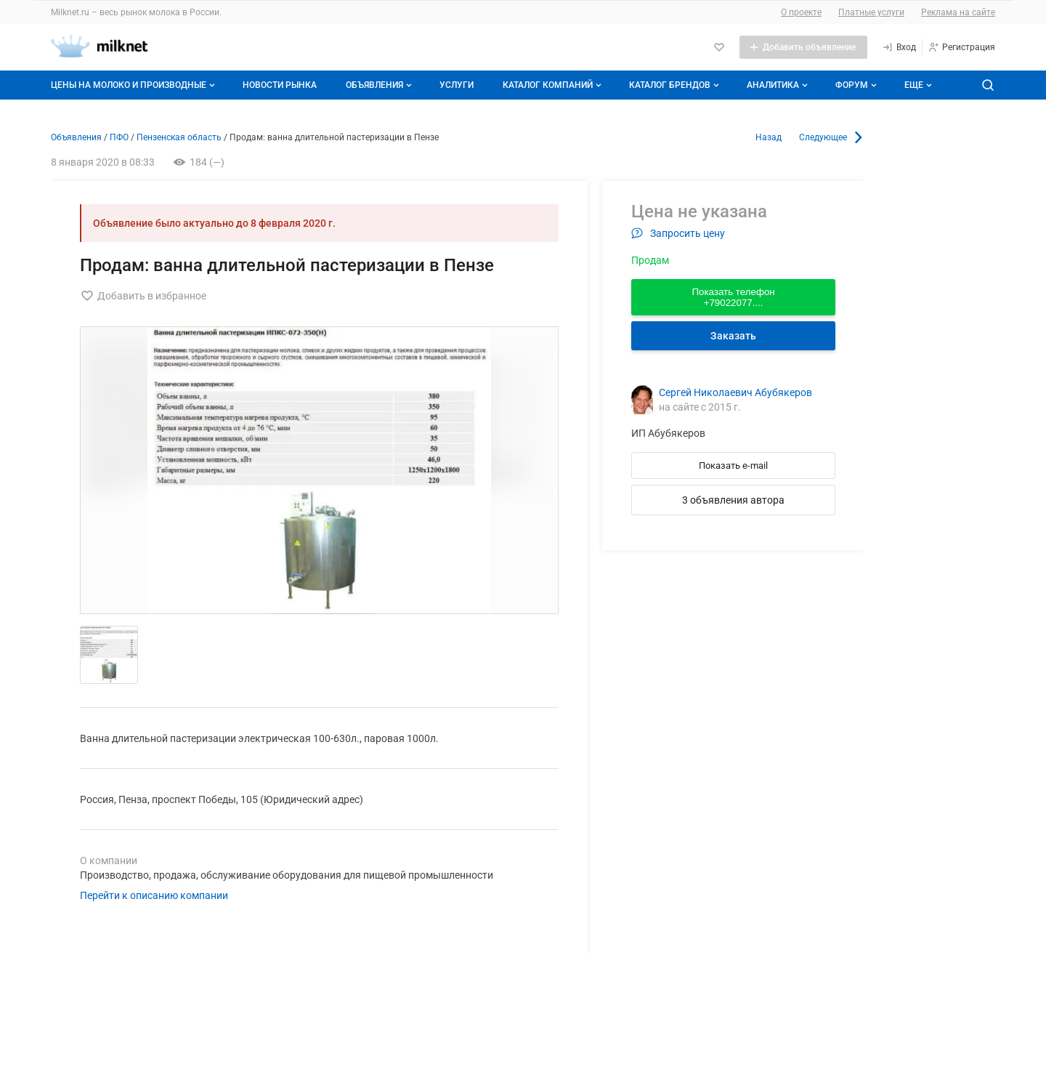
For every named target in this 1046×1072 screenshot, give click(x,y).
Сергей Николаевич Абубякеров (735, 392)
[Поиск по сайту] (987, 85)
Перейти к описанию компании (154, 895)
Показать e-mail (733, 465)
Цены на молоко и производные (134, 85)
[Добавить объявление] (803, 47)
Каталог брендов (675, 85)
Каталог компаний (553, 85)
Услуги (456, 85)
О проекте (801, 12)
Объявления (380, 85)
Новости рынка (280, 85)
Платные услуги (871, 12)
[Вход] (899, 47)
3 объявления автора (733, 500)
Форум (857, 85)
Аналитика (779, 85)
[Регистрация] (961, 47)
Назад (768, 137)
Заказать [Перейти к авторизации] (733, 336)
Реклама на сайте (958, 12)
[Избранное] (719, 47)
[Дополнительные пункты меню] (917, 85)
